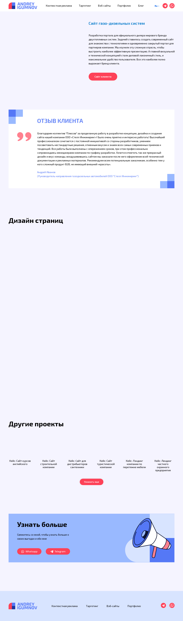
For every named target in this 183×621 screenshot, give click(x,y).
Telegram (60, 551)
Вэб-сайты (104, 5)
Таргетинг (85, 5)
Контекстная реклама (59, 5)
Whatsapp (31, 551)
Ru (156, 5)
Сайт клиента (103, 76)
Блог (141, 5)
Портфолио (124, 5)
